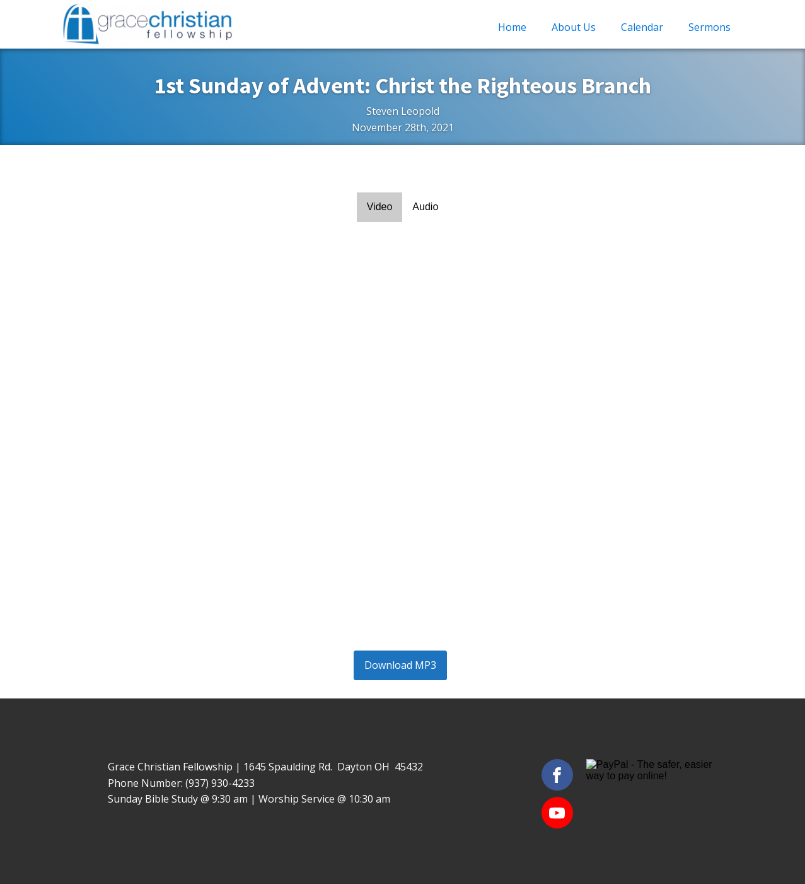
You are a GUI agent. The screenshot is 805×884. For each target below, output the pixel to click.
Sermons (709, 27)
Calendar (642, 27)
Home (512, 27)
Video (380, 206)
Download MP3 (400, 665)
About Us (574, 27)
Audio (425, 206)
